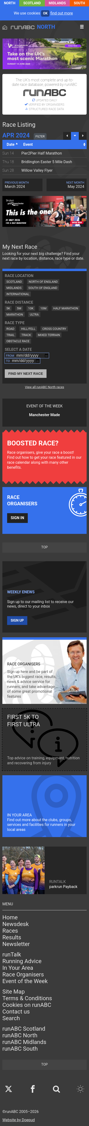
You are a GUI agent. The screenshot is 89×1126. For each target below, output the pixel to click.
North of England (43, 281)
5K (8, 308)
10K (30, 308)
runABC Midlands (24, 1042)
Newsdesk (15, 924)
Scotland (32, 3)
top (44, 547)
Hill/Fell (28, 329)
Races (10, 930)
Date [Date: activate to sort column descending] (10, 144)
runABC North (19, 1035)
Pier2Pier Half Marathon (41, 153)
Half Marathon (65, 308)
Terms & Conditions (27, 998)
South (79, 3)
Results (11, 937)
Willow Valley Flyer (36, 170)
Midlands (57, 3)
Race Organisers (23, 974)
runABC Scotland (23, 1028)
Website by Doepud (18, 1120)
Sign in (17, 518)
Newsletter (16, 944)
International (17, 294)
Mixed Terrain (49, 335)
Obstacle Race (17, 341)
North (9, 3)
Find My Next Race (25, 373)
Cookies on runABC (26, 1005)
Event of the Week (25, 981)
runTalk (11, 954)
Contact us (16, 1011)
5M (19, 308)
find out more (61, 13)
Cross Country (54, 329)
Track (26, 335)
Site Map (13, 991)
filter (40, 136)
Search (11, 1018)
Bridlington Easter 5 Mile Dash (46, 162)
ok (45, 13)
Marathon (14, 314)
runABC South (20, 1048)
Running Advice (22, 961)
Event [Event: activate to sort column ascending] (28, 144)
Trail (10, 335)
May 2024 (66, 185)
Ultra (34, 314)
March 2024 (22, 185)
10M (43, 308)
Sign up (17, 621)
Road (10, 329)
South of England (42, 288)
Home (10, 917)
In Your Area (17, 968)
